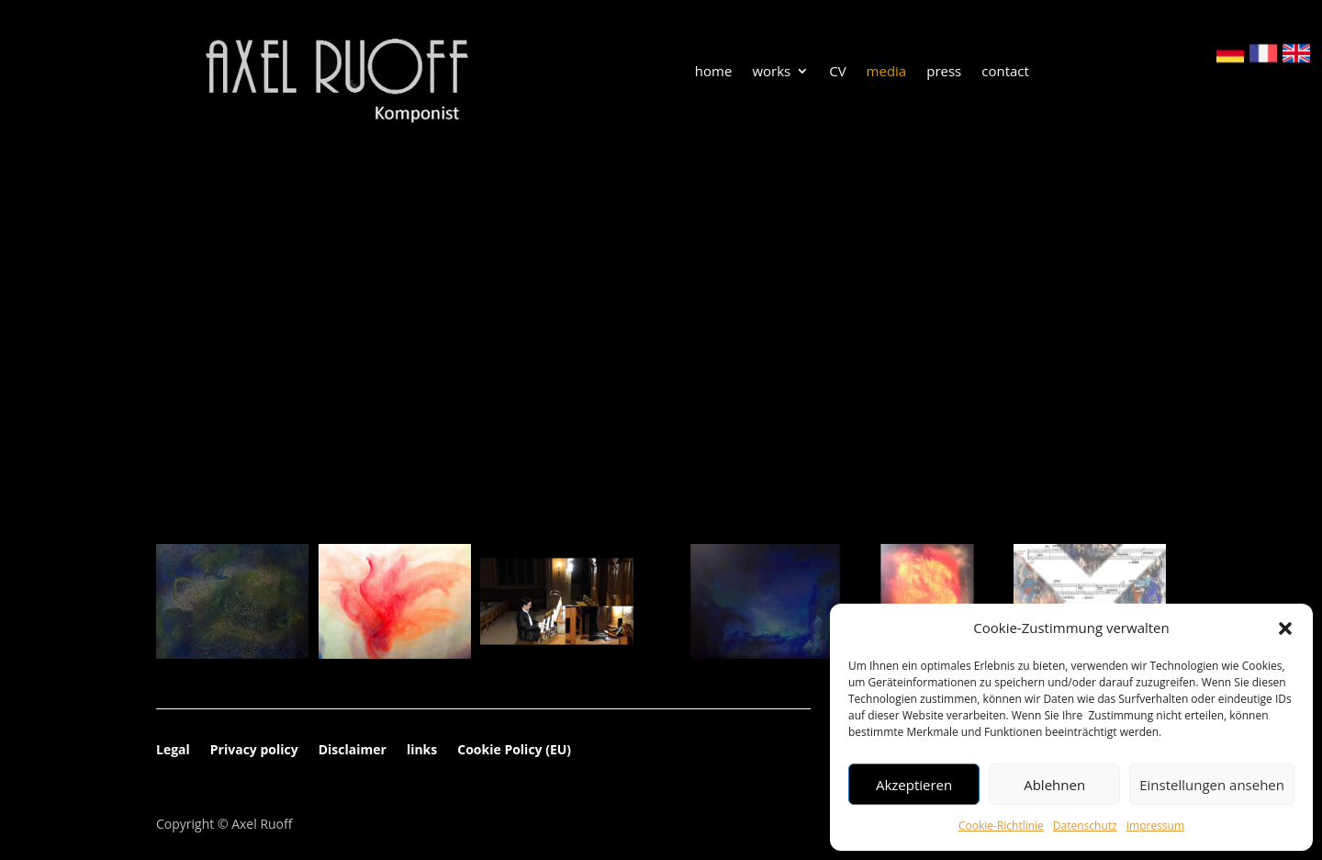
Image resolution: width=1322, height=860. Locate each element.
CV (837, 72)
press (943, 72)
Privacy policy (254, 750)
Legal (173, 750)
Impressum (1155, 825)
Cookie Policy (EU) (514, 750)
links (422, 750)
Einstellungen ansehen (1211, 784)
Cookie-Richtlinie (1001, 825)
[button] (1285, 628)
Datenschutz (1085, 825)
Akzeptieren (914, 784)
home (714, 72)
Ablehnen (1054, 784)
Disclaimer (353, 750)
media (887, 72)
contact (1005, 72)
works (771, 72)
